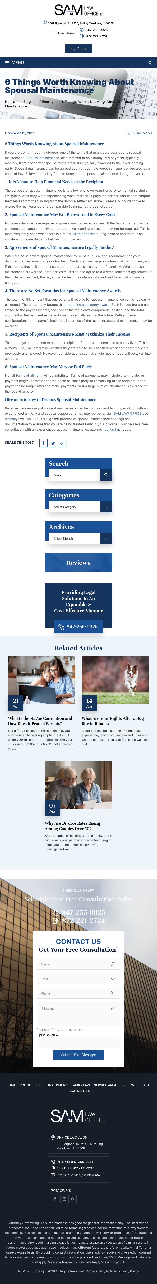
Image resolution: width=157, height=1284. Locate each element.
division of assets (82, 234)
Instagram (64, 1199)
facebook (43, 443)
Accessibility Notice (101, 1271)
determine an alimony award (87, 305)
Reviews (129, 1085)
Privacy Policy (128, 1271)
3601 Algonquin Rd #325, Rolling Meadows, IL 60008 (81, 23)
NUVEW (24, 1271)
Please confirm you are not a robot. (61, 1029)
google (62, 443)
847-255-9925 (96, 30)
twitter (53, 443)
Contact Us (80, 1091)
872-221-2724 (96, 36)
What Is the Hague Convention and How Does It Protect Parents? (40, 721)
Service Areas (106, 1085)
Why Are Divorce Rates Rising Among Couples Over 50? (72, 826)
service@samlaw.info (84, 1175)
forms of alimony (29, 375)
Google (72, 1199)
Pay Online (78, 48)
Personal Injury (53, 1085)
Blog (144, 1085)
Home (11, 1085)
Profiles (27, 1085)
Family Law (80, 1085)
